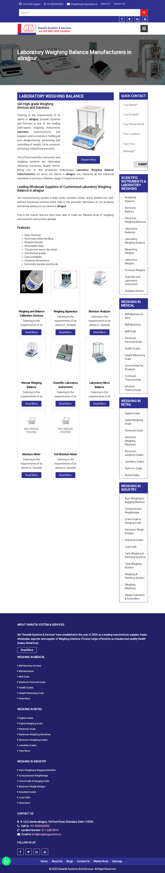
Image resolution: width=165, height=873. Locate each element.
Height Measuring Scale (135, 357)
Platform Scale (133, 468)
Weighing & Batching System (134, 576)
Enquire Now (88, 159)
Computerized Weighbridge (133, 510)
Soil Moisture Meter (65, 388)
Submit (142, 164)
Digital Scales (132, 413)
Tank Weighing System (133, 565)
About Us (105, 4)
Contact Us (119, 4)
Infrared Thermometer (133, 388)
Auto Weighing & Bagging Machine (135, 500)
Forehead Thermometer (133, 378)
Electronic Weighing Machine (135, 220)
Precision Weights (135, 270)
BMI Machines (133, 324)
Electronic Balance (130, 209)
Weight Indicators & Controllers (135, 597)
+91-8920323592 (54, 4)
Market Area (101, 861)
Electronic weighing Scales (134, 453)
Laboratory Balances (131, 230)
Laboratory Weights (131, 261)
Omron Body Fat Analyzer (134, 367)
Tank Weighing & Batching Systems (135, 555)
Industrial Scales (134, 540)
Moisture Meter (31, 388)
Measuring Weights (131, 251)
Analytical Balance (130, 199)
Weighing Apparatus (65, 245)
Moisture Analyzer (99, 245)
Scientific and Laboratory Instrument (132, 280)
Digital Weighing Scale (134, 422)
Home (20, 67)
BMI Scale (130, 331)
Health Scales (132, 348)
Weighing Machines (130, 586)
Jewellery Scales (134, 461)
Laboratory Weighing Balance (135, 241)
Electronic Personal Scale (133, 340)
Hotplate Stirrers (134, 290)
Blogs (69, 861)
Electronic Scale (134, 430)
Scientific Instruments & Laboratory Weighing (53, 67)
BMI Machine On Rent (134, 316)
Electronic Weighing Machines (130, 441)
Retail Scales (132, 475)
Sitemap (117, 861)
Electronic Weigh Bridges (134, 531)
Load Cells (131, 546)
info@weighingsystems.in (84, 4)
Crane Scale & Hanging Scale (133, 521)
